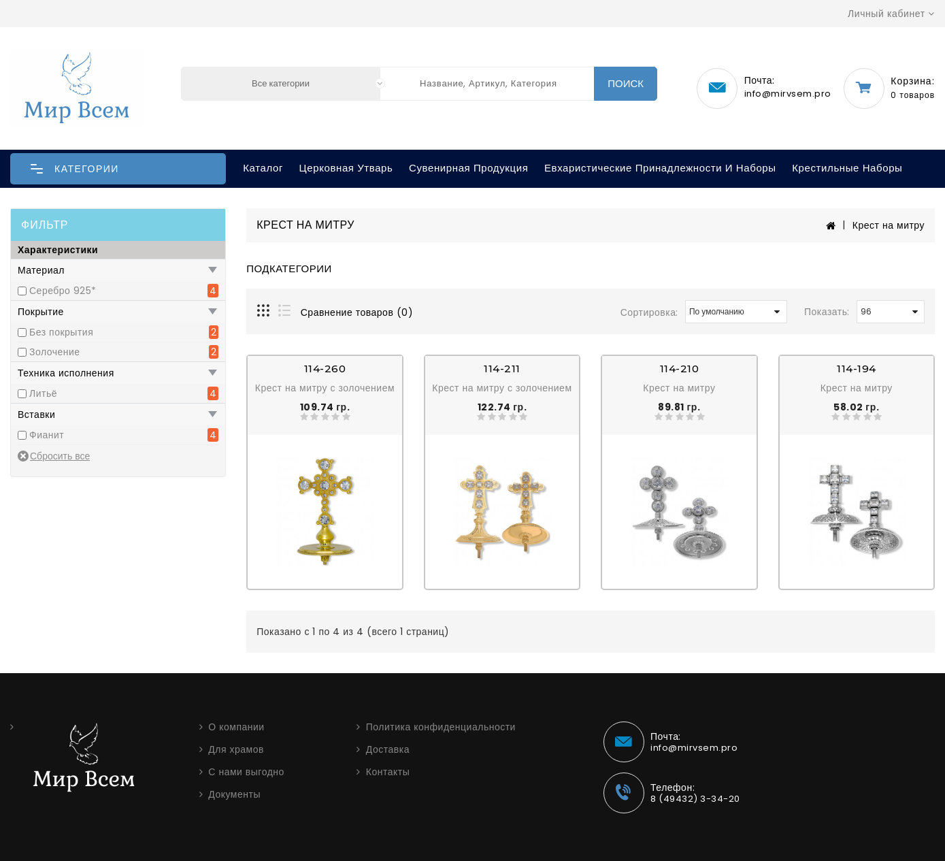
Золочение (54, 352)
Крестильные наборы (847, 168)
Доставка (388, 749)
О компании (236, 727)
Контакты (388, 772)
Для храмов (236, 749)
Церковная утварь (346, 168)
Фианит (46, 435)
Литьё (43, 393)
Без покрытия (61, 332)
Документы (234, 794)
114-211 (502, 368)
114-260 (325, 368)
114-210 (679, 368)
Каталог (263, 168)
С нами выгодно (246, 772)
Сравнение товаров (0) (357, 312)
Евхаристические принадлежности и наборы (660, 168)
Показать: (827, 312)
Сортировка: (649, 312)
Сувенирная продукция (468, 168)
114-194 (856, 368)
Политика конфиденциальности (441, 727)
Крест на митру (888, 225)
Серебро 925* (63, 291)
